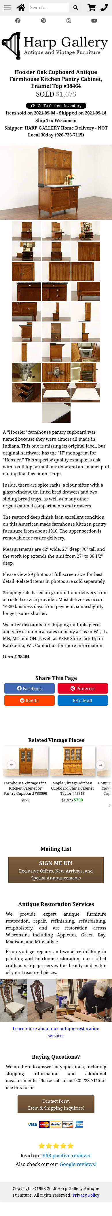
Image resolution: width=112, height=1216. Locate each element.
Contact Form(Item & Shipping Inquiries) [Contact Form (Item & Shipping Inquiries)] (56, 1104)
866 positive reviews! (67, 1155)
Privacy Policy (86, 1195)
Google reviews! (78, 1164)
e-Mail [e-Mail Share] (82, 700)
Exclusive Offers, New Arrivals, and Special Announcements (56, 870)
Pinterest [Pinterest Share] (83, 688)
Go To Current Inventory (56, 105)
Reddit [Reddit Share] (29, 700)
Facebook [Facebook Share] (29, 688)
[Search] (49, 7)
